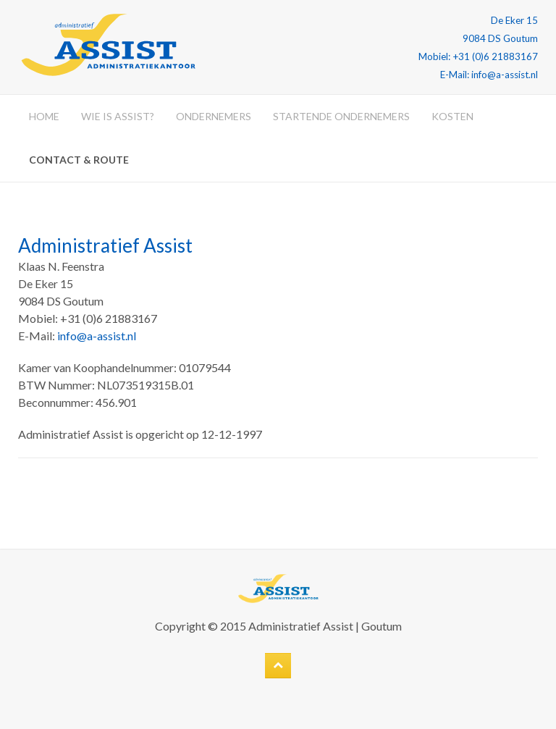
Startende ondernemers (341, 116)
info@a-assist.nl (96, 335)
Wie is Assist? (117, 116)
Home (44, 116)
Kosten (452, 116)
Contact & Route (79, 159)
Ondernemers (213, 116)
